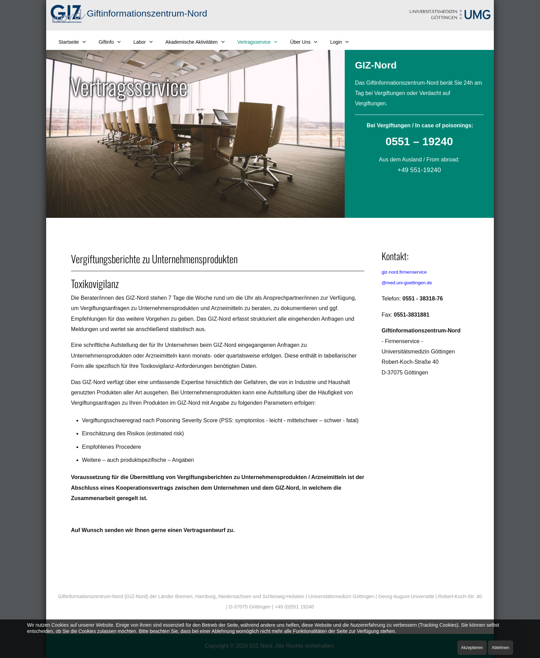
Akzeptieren (472, 647)
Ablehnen (500, 647)
